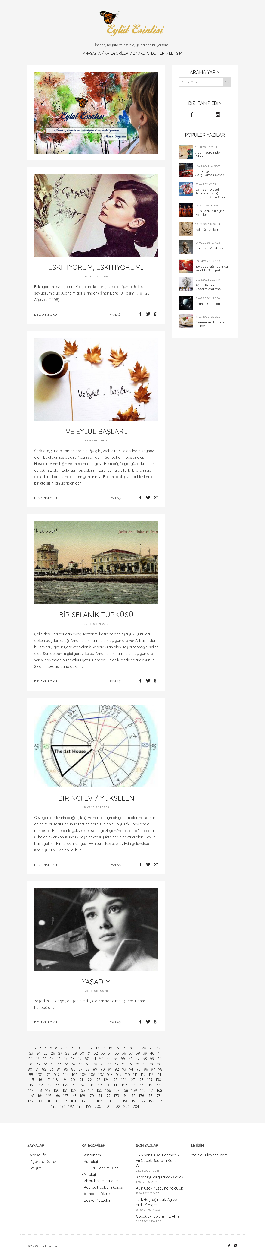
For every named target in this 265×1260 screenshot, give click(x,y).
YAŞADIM (96, 981)
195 (54, 1106)
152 (73, 1090)
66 (66, 1064)
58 (145, 1058)
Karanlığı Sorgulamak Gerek (209, 173)
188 (108, 1101)
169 (82, 1095)
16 (117, 1048)
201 (107, 1106)
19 (137, 1048)
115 (31, 1079)
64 (52, 1064)
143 (132, 1085)
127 (132, 1079)
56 (130, 1058)
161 (151, 1090)
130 (158, 1079)
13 (97, 1048)
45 (51, 1058)
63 (45, 1064)
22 (158, 1048)
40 (152, 1053)
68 (81, 1064)
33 (103, 1053)
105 (83, 1074)
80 (30, 1069)
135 (65, 1085)
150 (56, 1090)
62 (38, 1064)
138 (90, 1085)
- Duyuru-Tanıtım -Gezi (100, 1168)
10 (78, 1048)
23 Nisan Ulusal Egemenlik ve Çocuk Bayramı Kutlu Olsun (211, 193)
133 (48, 1085)
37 (131, 1053)
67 (73, 1064)
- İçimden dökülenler (99, 1193)
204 (136, 1106)
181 (47, 1101)
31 (89, 1053)
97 (153, 1069)
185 (82, 1101)
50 (87, 1058)
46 (58, 1058)
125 (115, 1079)
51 (94, 1058)
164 (40, 1095)
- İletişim (34, 1168)
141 (116, 1085)
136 (73, 1085)
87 (80, 1069)
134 (56, 1085)
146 (157, 1085)
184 (73, 1101)
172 (108, 1095)
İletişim (175, 53)
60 (159, 1058)
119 (63, 1079)
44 (44, 1058)
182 (56, 1101)
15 (110, 1048)
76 (137, 1064)
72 (109, 1064)
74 (123, 1064)
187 (99, 1101)
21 (151, 1048)
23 (31, 1053)
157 (116, 1090)
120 (72, 1079)
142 (124, 1085)
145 (149, 1085)
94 (131, 1069)
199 (88, 1106)
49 (80, 1058)
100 (39, 1074)
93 (124, 1069)
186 (90, 1101)
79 (158, 1064)
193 (151, 1101)
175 (133, 1095)
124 (106, 1079)
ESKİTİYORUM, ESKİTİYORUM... (96, 267)
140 (108, 1085)
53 (109, 1058)
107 (101, 1074)
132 (40, 1085)
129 (149, 1079)
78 (151, 1064)
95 (138, 1069)
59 (152, 1058)
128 (141, 1079)
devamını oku (45, 314)
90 (102, 1069)
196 (62, 1106)
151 (65, 1090)
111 (135, 1074)
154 (90, 1090)
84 (59, 1069)
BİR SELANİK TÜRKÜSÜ (96, 614)
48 (72, 1058)
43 (37, 1058)
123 (97, 1079)
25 (45, 1053)
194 (160, 1101)
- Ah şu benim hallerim (100, 1180)
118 (55, 1079)
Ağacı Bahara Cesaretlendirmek (208, 287)
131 (32, 1085)
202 (117, 1106)
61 (31, 1064)
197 (71, 1106)
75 (130, 1064)
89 (95, 1069)
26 (53, 1053)
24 (38, 1053)
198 (80, 1106)
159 (134, 1090)
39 (145, 1053)
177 (149, 1095)
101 (48, 1074)
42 (30, 1058)
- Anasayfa (36, 1155)
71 (102, 1064)
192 (142, 1101)
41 (159, 1053)
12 (90, 1048)
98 (160, 1069)
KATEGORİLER (116, 53)
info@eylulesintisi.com (209, 1155)
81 (37, 1069)
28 (67, 1053)
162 (159, 1090)
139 (99, 1085)
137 (82, 1085)
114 (159, 1074)
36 (124, 1053)
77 (144, 1064)
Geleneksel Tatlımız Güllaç (209, 324)
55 (123, 1058)
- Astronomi (92, 1155)
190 (126, 1101)
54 (116, 1058)
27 (60, 1053)
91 (109, 1069)
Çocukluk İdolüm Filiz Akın (157, 1216)
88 (88, 1069)
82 (44, 1069)
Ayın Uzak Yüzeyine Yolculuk (210, 213)
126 (123, 1079)
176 (141, 1095)
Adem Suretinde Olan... (207, 154)
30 (82, 1053)
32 (96, 1053)
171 (99, 1095)
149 (47, 1090)
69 (88, 1064)
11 (84, 1048)
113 (151, 1074)
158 (125, 1090)
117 (47, 1079)
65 (60, 1064)
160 (143, 1090)
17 (123, 1048)
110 (127, 1074)
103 (65, 1074)
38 (138, 1053)
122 (89, 1079)
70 (95, 1064)
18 (130, 1048)
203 (126, 1106)
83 (51, 1069)
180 (39, 1101)
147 (30, 1090)
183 (65, 1101)
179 (30, 1101)
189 (117, 1101)
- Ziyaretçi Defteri (42, 1161)
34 (110, 1053)
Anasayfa (92, 53)
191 (134, 1101)
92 (117, 1069)
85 (66, 1069)
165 (48, 1095)
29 (75, 1053)
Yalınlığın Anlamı (207, 229)
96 (146, 1069)
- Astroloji (90, 1161)
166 (57, 1095)
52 (101, 1058)
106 (92, 1074)
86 (73, 1069)
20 (144, 1048)
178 (158, 1095)
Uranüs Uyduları (207, 304)
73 (116, 1064)
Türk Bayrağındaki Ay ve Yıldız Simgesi (211, 268)
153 (82, 1090)
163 (31, 1095)
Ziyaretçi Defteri (149, 53)
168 (74, 1095)
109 (119, 1074)
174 (124, 1095)
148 (39, 1090)
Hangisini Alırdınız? (209, 248)
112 (143, 1074)
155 (99, 1090)
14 (103, 1048)
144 (141, 1085)
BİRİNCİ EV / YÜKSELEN (96, 798)
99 (31, 1074)
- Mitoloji (89, 1174)
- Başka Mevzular (96, 1200)
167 (65, 1095)
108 (110, 1074)
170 (91, 1095)
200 (98, 1106)
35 (117, 1053)
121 (80, 1079)
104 (74, 1074)
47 (65, 1058)
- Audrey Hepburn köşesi (102, 1187)
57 (137, 1058)
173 (116, 1095)
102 (57, 1074)
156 (108, 1090)
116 (39, 1079)
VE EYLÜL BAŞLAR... (96, 431)
